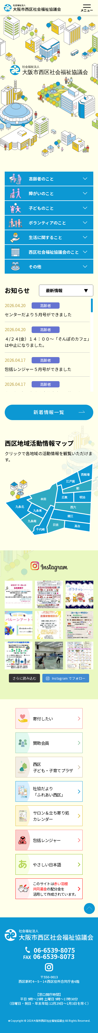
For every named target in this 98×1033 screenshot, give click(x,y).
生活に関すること (45, 237)
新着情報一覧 (49, 412)
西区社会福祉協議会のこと (54, 252)
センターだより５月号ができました (38, 314)
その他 (35, 266)
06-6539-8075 (54, 950)
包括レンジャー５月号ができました (38, 369)
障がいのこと (41, 193)
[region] (49, 345)
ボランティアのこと (47, 222)
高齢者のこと (41, 179)
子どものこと (41, 208)
